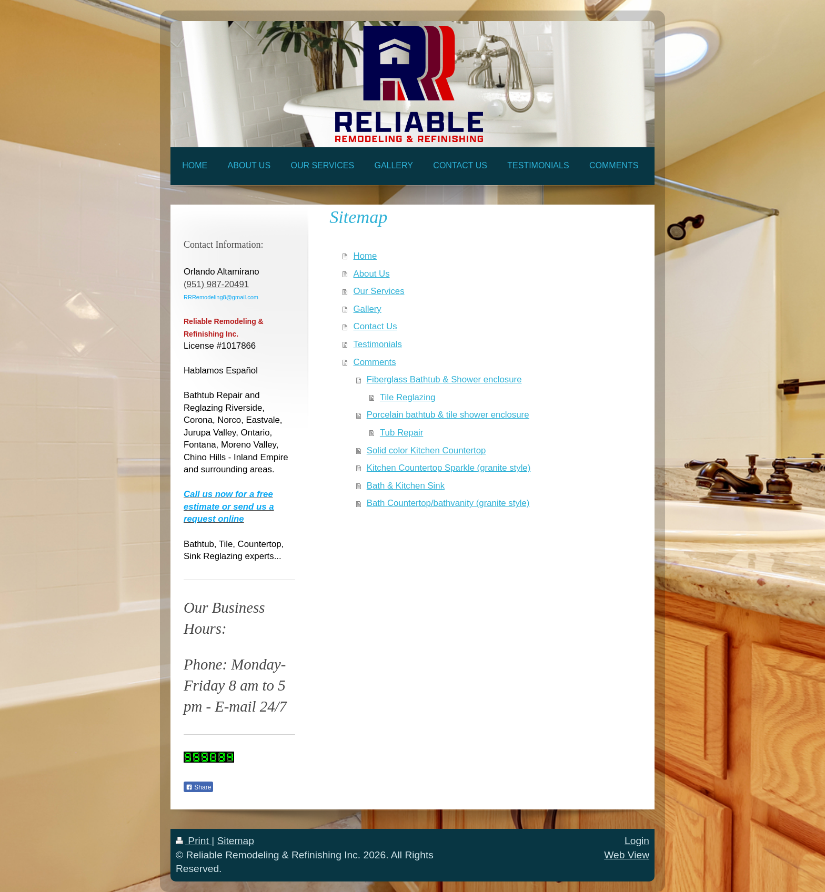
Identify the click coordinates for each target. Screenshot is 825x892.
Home (365, 256)
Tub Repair (401, 433)
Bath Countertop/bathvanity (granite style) (448, 503)
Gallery (367, 309)
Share (198, 787)
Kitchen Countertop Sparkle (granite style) (449, 468)
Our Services (379, 291)
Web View (626, 854)
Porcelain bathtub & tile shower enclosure (448, 415)
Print (194, 840)
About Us (372, 274)
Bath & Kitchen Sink (406, 486)
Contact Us (375, 326)
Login (637, 840)
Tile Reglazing (408, 397)
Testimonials (378, 344)
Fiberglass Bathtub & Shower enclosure (444, 379)
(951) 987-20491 (216, 284)
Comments (375, 362)
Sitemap (235, 840)
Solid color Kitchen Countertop (426, 450)
